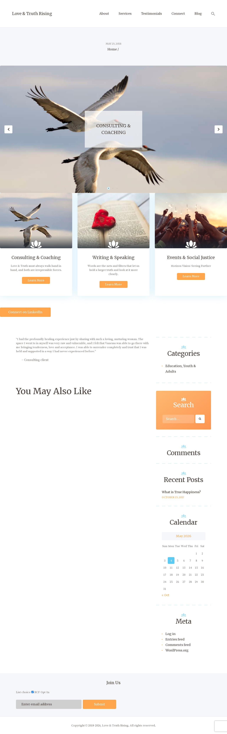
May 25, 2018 (113, 43)
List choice (23, 692)
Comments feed (178, 645)
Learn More (36, 280)
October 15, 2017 (173, 497)
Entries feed (175, 639)
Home (112, 49)
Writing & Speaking (113, 258)
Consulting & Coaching (113, 129)
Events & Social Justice (191, 258)
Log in (170, 634)
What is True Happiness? (181, 492)
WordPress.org (177, 650)
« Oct (165, 595)
